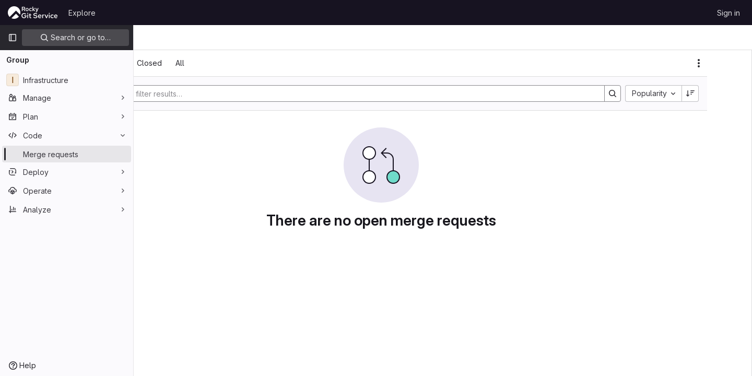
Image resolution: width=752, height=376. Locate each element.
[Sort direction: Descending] (722, 93)
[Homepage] (33, 12)
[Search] (405, 93)
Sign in (728, 12)
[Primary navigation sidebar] (12, 37)
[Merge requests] (66, 154)
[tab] (163, 63)
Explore (82, 12)
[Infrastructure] (66, 80)
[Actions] (731, 63)
